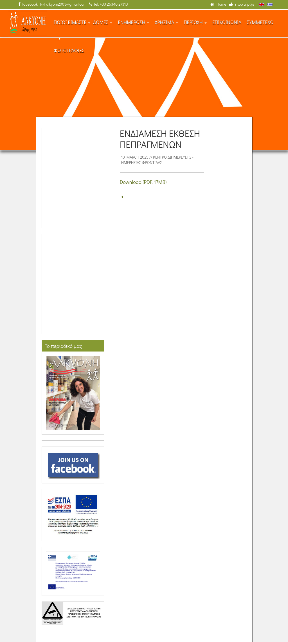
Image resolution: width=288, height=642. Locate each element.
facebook (28, 4)
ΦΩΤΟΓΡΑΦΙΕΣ (69, 50)
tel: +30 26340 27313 (108, 4)
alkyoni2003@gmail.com (63, 4)
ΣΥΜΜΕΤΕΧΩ (260, 22)
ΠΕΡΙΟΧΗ (195, 22)
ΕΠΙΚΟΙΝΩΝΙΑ (227, 22)
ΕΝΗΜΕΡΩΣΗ (133, 22)
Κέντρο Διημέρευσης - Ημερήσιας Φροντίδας (157, 159)
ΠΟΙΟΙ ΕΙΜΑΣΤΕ (72, 22)
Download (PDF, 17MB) (143, 182)
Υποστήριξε (241, 4)
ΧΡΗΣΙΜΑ (166, 22)
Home (218, 4)
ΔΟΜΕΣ (102, 22)
